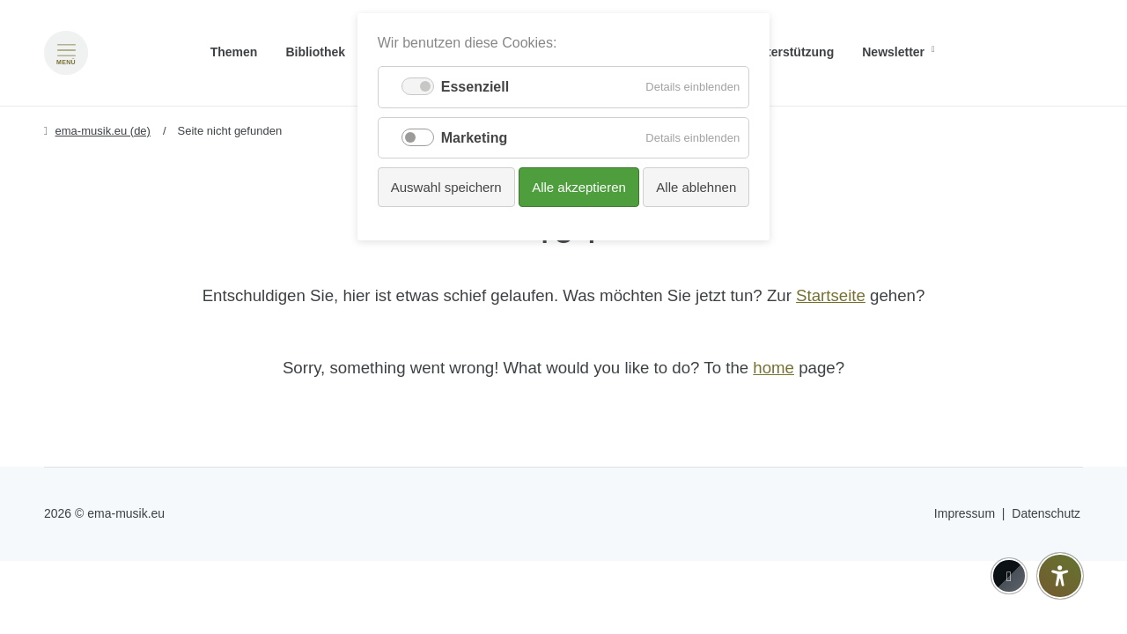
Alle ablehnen (696, 187)
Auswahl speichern (446, 187)
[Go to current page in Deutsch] (1069, 26)
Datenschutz (1046, 513)
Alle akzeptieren (579, 187)
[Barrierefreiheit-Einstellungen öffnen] (1060, 576)
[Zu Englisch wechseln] (1069, 52)
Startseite (831, 295)
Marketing (474, 137)
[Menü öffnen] (66, 53)
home (773, 367)
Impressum (964, 513)
